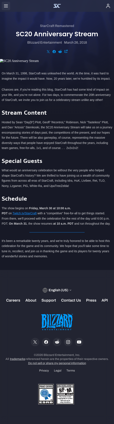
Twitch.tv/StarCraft (24, 213)
